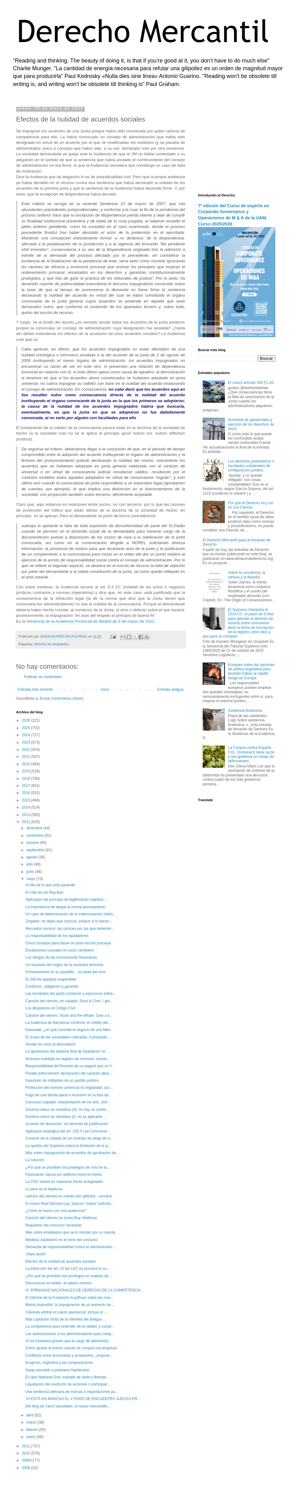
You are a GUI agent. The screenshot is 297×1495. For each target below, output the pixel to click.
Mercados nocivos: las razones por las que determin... (69, 928)
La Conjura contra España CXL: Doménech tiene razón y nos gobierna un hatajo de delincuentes (251, 754)
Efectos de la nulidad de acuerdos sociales (60, 1261)
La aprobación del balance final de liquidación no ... (67, 1051)
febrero (32, 1430)
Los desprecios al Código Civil (50, 1008)
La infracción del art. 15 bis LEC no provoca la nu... (67, 1268)
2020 (26, 764)
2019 (26, 771)
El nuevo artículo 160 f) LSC (251, 382)
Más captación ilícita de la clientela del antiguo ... (65, 1319)
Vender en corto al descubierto (50, 1044)
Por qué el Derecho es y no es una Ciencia (250, 505)
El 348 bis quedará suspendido (50, 979)
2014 (26, 807)
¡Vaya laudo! (35, 1254)
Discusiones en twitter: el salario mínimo (58, 1283)
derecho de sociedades (51, 644)
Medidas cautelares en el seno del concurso (61, 1240)
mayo (31, 879)
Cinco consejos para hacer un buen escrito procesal (68, 943)
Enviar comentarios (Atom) (62, 698)
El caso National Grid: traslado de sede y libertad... (67, 1377)
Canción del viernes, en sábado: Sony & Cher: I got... (69, 1001)
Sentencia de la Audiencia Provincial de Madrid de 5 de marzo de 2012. (91, 621)
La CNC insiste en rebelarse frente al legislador (64, 1181)
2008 (26, 1468)
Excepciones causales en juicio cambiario (59, 950)
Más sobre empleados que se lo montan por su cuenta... (71, 1232)
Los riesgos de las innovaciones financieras (61, 957)
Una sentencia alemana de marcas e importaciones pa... (71, 1392)
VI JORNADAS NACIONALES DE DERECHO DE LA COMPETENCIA (83, 1290)
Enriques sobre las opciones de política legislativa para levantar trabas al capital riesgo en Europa (251, 671)
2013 (26, 815)
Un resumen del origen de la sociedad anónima (64, 965)
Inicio (105, 689)
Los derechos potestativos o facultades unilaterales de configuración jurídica (251, 465)
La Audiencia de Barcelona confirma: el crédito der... (68, 1022)
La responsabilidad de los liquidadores (56, 936)
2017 (26, 786)
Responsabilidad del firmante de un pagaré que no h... (70, 1066)
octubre (33, 842)
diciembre (34, 828)
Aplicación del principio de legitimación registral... (65, 899)
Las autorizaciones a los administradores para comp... (69, 1334)
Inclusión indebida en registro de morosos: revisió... (67, 1059)
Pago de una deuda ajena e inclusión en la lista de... (68, 1095)
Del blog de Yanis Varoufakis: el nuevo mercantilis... (67, 1406)
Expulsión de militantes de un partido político (62, 1080)
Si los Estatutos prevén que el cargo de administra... (68, 1341)
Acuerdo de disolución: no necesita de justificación (66, 1124)
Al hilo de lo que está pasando (50, 885)
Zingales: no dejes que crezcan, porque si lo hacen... (68, 921)
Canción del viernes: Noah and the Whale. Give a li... (68, 1015)
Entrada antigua (170, 689)
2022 (26, 749)
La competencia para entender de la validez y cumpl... (69, 1326)
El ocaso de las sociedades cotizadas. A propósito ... (68, 1037)
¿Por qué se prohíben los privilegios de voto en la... (67, 1167)
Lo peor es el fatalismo (44, 1189)
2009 (26, 1460)
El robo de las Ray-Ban (44, 892)
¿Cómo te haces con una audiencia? (55, 1211)
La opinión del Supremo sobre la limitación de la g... (68, 1146)
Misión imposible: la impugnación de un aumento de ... (70, 1305)
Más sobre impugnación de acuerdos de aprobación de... (72, 1153)
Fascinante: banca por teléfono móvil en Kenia (63, 1174)
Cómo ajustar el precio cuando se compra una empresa (71, 1348)
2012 (26, 822)
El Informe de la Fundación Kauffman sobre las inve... (69, 1297)
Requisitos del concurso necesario (53, 1225)
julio (30, 864)
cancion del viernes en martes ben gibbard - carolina (68, 1196)
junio (30, 872)
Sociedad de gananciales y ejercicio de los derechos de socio (251, 424)
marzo (32, 1422)
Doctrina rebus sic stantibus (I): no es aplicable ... (65, 1117)
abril (30, 1415)
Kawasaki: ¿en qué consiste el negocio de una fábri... (69, 1030)
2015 (26, 800)
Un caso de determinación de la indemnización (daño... (70, 914)
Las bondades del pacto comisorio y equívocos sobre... (70, 993)
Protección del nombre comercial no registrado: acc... (69, 1087)
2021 (26, 756)
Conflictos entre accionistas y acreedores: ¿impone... (69, 1355)
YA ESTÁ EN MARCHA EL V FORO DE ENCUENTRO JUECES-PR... (82, 1399)
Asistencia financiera (245, 710)
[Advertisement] (236, 145)
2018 (26, 778)
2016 (26, 793)
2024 (26, 735)
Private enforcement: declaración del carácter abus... (68, 1073)
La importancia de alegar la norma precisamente (65, 907)
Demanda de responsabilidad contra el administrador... (70, 1247)
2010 (26, 1453)
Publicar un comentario (43, 677)
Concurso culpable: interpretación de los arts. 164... (67, 1102)
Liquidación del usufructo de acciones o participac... (67, 1384)
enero (31, 1437)
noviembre (35, 835)
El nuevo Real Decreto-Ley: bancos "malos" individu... (69, 1203)
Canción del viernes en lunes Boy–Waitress (61, 1218)
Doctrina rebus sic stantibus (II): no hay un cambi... (67, 1109)
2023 (26, 742)
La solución (34, 1160)
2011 (26, 1446)
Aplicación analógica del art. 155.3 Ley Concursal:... (68, 1131)
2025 (26, 728)
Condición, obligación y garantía (51, 986)
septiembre (36, 850)
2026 (26, 720)
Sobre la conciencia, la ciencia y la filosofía (246, 574)
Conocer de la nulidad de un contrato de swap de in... (69, 1138)
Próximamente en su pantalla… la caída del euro (65, 972)
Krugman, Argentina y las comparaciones (59, 1362)
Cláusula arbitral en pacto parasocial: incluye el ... (66, 1312)
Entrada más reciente (35, 689)
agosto (32, 857)
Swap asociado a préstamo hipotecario (57, 1370)
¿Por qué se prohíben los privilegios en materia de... (68, 1276)
